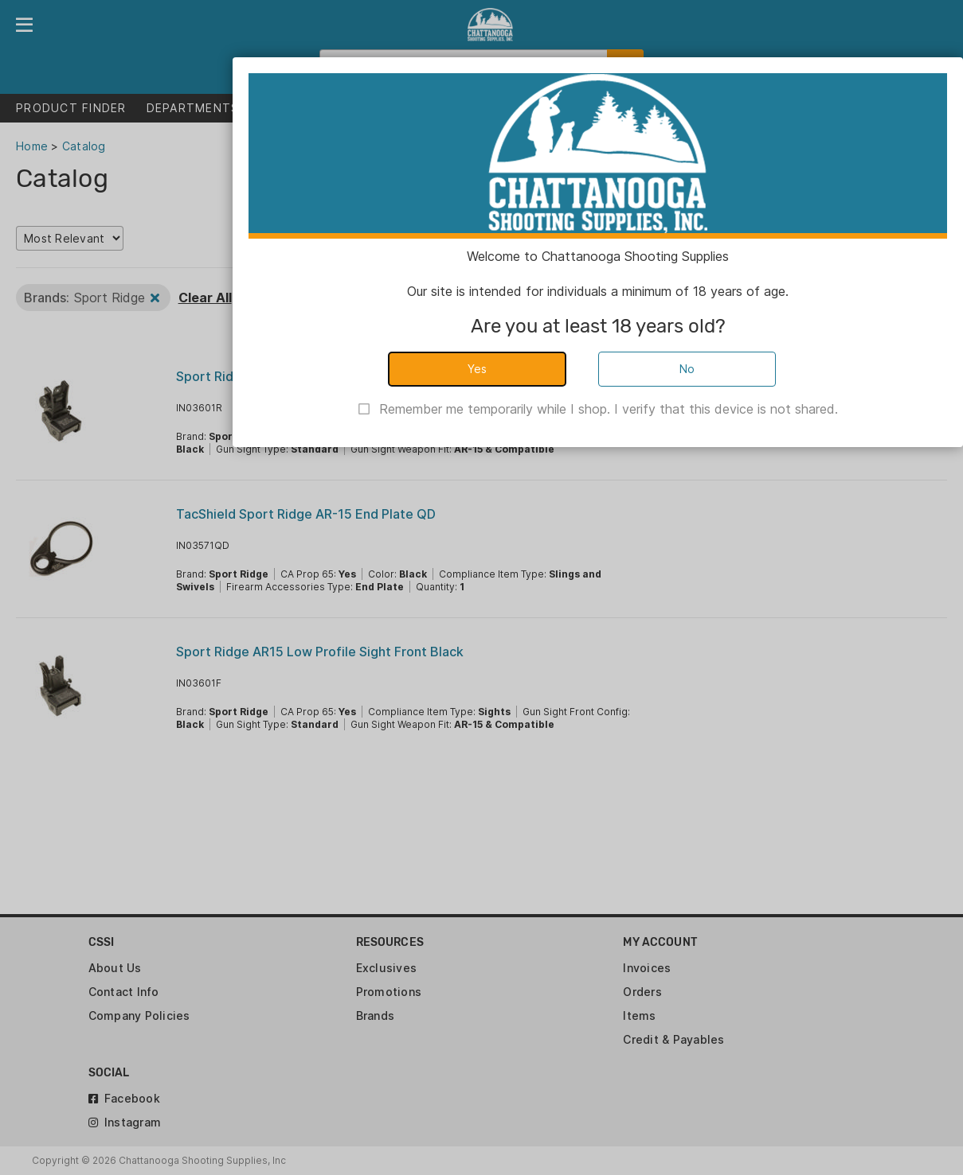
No (687, 368)
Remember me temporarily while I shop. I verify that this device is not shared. (608, 409)
